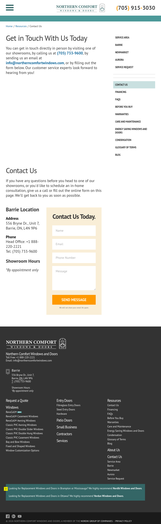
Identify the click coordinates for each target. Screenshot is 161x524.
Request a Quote (17, 400)
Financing (120, 92)
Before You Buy (124, 107)
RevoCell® (11, 412)
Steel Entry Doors (66, 409)
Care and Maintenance (128, 121)
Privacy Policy (123, 521)
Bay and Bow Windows (18, 442)
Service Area (122, 37)
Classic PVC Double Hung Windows (24, 433)
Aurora (119, 59)
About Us (113, 449)
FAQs (117, 99)
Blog (117, 155)
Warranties (122, 114)
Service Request (124, 67)
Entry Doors (64, 400)
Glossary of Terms (125, 147)
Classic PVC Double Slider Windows (24, 429)
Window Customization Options (22, 450)
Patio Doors (64, 420)
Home (9, 26)
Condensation (123, 140)
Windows (12, 407)
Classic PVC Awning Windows (21, 425)
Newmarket (122, 52)
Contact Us (121, 84)
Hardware (62, 413)
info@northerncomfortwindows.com (35, 62)
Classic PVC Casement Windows (22, 437)
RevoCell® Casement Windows (22, 416)
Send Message (73, 299)
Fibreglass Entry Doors (68, 405)
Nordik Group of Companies (97, 521)
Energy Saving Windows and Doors (131, 130)
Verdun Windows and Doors (108, 496)
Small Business (67, 427)
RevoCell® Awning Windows (20, 420)
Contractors (64, 433)
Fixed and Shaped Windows (20, 446)
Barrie (119, 45)
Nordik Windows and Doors (127, 488)
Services (62, 440)
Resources (21, 26)
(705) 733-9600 (70, 53)
